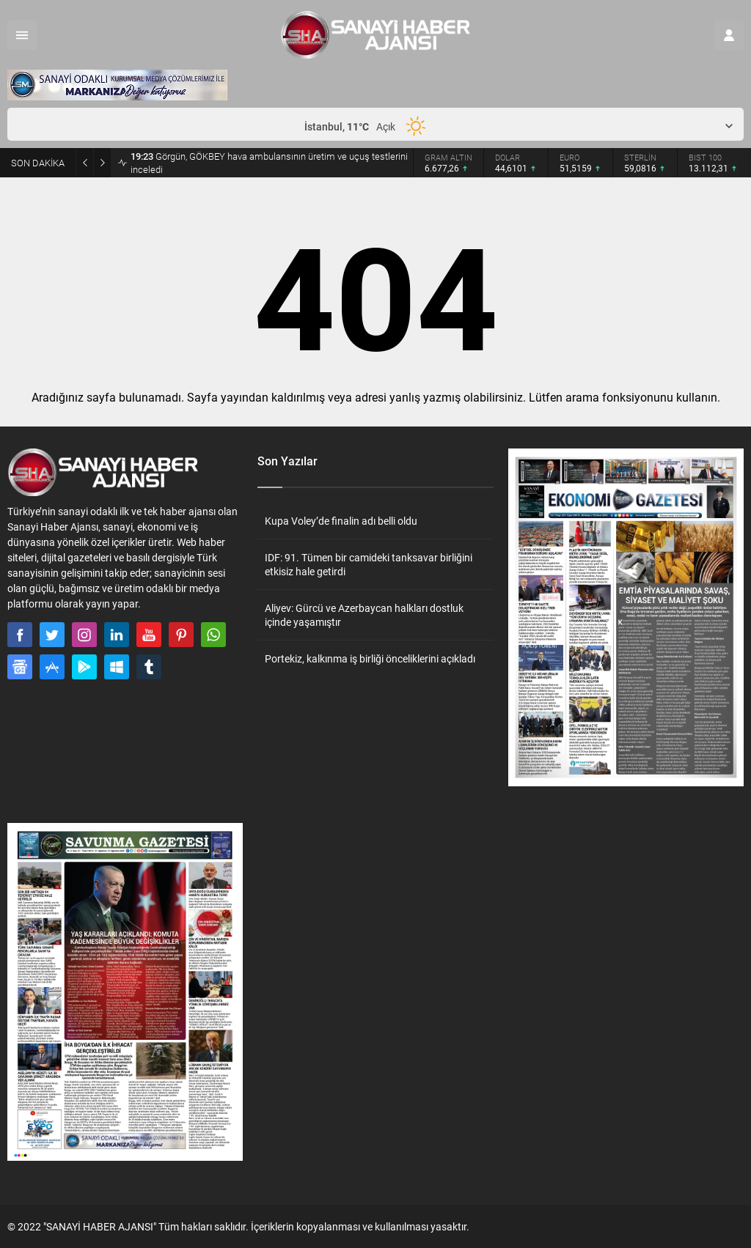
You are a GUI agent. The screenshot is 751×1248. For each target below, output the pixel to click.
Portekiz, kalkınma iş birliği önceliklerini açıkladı (370, 658)
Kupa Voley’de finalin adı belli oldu (341, 521)
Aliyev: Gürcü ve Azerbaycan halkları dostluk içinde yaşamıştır (364, 615)
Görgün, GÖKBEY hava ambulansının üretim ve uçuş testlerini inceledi (269, 162)
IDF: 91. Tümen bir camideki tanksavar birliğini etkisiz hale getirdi (368, 564)
